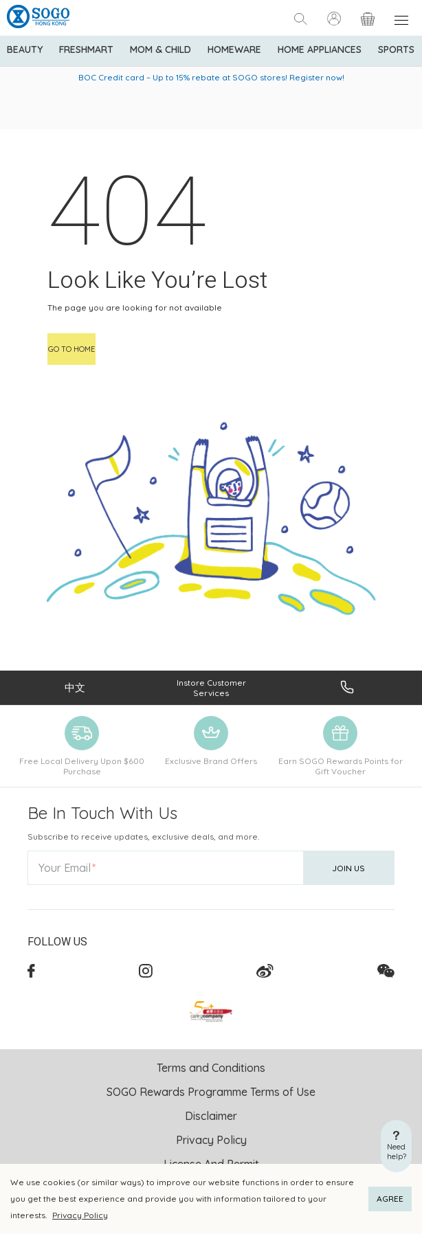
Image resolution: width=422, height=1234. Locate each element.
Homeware (234, 49)
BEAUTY (25, 49)
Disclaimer (211, 1116)
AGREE (390, 1198)
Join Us (348, 868)
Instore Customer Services (211, 687)
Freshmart (86, 49)
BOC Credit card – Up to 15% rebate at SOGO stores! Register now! (211, 77)
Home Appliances (320, 49)
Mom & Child (160, 49)
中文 (75, 687)
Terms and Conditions (211, 1068)
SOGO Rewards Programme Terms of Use (211, 1092)
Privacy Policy (80, 1215)
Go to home (71, 349)
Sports (396, 49)
